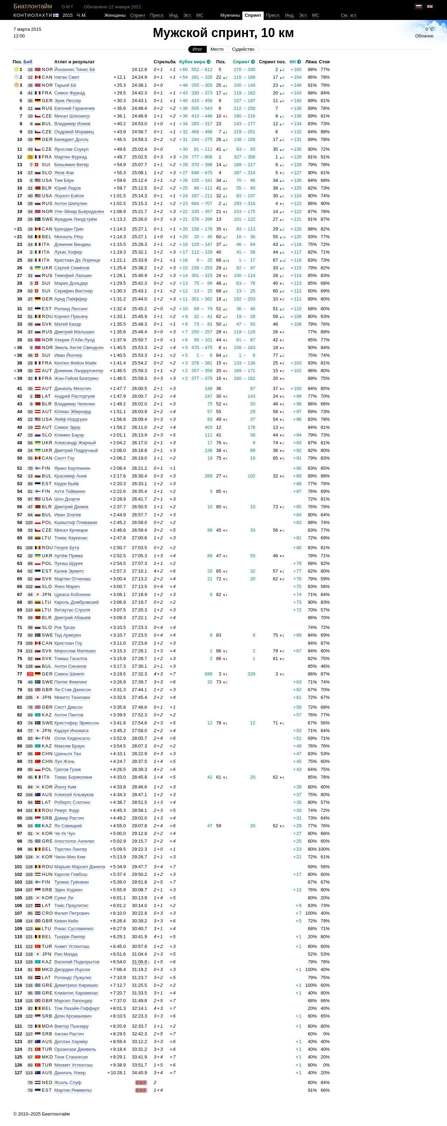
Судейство (243, 49)
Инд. (174, 15)
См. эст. (349, 15)
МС (199, 15)
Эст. (187, 15)
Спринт (138, 15)
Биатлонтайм (32, 6)
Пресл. (157, 15)
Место (217, 49)
